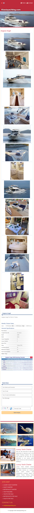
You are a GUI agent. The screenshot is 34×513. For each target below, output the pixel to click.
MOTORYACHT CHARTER (10, 489)
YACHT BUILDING (7, 491)
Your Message (16, 402)
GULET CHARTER (8, 487)
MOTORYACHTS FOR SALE (10, 496)
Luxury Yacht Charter (23, 449)
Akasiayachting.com (10, 9)
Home (24, 3)
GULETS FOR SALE (8, 498)
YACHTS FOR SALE (8, 494)
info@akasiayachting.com (9, 505)
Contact (30, 3)
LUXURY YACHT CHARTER (10, 485)
